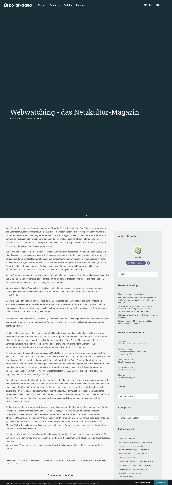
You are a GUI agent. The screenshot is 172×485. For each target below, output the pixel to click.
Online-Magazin (100, 409)
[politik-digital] (18, 5)
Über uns (81, 5)
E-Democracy (11, 409)
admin (38, 93)
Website (82, 469)
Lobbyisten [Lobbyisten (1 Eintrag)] (144, 398)
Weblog (9, 413)
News (30, 93)
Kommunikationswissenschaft (53, 409)
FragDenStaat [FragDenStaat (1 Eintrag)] (124, 395)
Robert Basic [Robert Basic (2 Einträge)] (124, 418)
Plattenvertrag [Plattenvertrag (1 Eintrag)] (146, 410)
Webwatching (12, 394)
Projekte (68, 5)
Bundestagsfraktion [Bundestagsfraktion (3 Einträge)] (127, 387)
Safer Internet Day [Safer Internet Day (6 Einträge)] (140, 418)
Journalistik (35, 409)
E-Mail (48, 469)
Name (13, 469)
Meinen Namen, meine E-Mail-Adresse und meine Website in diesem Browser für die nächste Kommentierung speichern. (52, 482)
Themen (42, 5)
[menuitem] (42, 5)
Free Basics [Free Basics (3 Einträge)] (138, 395)
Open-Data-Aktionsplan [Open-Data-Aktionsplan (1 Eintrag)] (128, 410)
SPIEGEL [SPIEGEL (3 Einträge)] (122, 422)
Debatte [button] (55, 5)
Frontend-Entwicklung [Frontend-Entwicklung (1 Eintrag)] (128, 398)
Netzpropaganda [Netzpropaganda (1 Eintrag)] (140, 402)
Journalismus (23, 409)
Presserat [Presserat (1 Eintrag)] (137, 414)
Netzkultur (71, 409)
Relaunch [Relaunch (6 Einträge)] (149, 414)
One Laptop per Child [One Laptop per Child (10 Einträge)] (127, 406)
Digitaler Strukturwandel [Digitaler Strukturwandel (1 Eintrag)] (129, 391)
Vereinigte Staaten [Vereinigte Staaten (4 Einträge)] (126, 425)
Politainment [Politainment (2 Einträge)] (124, 414)
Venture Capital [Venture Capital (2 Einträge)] (135, 422)
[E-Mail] (148, 212)
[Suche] (138, 223)
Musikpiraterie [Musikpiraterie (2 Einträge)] (125, 402)
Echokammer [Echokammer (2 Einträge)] (147, 391)
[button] (167, 5)
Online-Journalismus (85, 409)
